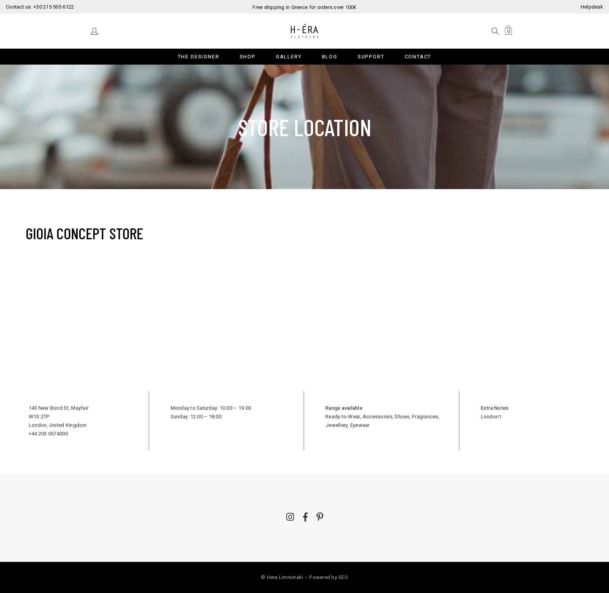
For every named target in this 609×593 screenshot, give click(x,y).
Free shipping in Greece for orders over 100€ (304, 7)
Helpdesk (592, 7)
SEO (343, 577)
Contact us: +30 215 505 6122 (40, 7)
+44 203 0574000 (48, 433)
